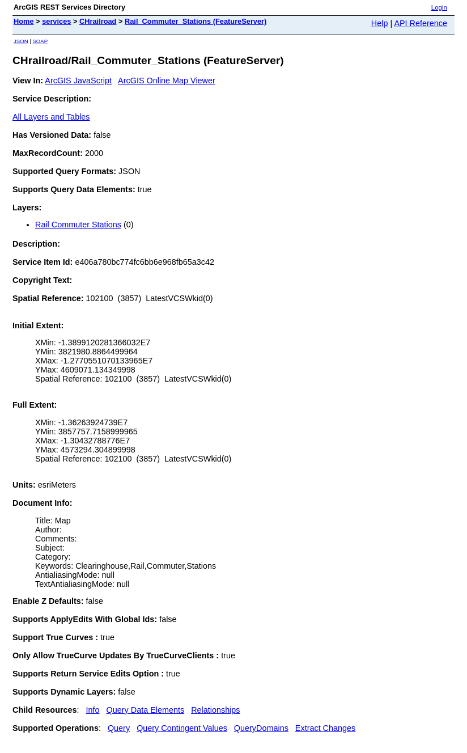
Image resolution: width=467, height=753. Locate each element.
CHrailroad (97, 21)
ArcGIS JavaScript (78, 80)
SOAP (40, 41)
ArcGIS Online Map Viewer (166, 80)
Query (119, 728)
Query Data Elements (146, 709)
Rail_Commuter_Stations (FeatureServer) (195, 21)
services (56, 21)
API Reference (420, 23)
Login (439, 7)
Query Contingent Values (182, 728)
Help (379, 23)
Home (24, 21)
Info (93, 709)
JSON (21, 41)
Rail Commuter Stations (78, 224)
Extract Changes (325, 728)
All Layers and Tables (51, 116)
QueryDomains (261, 728)
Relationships (215, 709)
